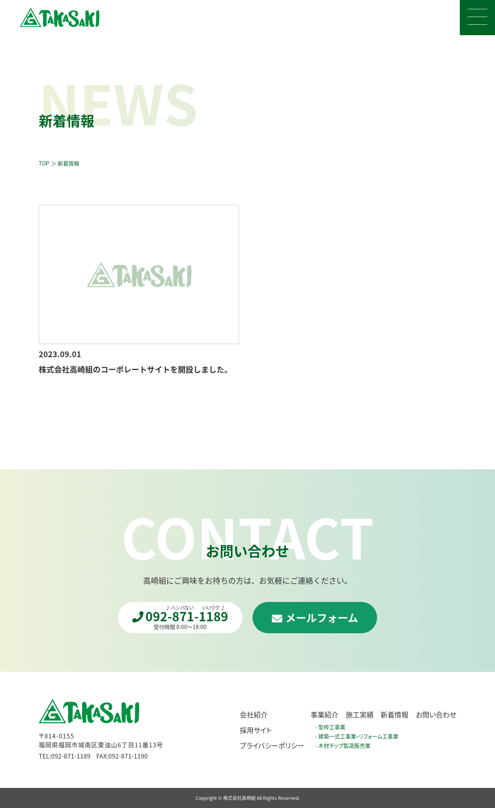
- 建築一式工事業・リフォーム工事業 (356, 736)
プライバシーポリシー (272, 745)
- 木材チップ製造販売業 (342, 745)
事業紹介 (324, 714)
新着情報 (394, 714)
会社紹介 (254, 714)
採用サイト (256, 730)
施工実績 (360, 714)
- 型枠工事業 (330, 727)
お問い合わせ (436, 714)
